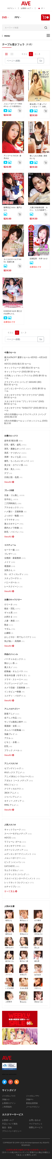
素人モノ (10, 667)
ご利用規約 (7, 1107)
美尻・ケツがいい (15, 452)
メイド (9, 562)
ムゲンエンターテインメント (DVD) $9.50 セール (25, 389)
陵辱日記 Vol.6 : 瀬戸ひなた (13, 208)
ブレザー (10, 554)
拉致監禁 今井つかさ (39, 258)
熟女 (8, 624)
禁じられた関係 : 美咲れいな (38, 157)
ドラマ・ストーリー (16, 679)
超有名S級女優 (13, 440)
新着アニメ (11, 713)
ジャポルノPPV (32, 1096)
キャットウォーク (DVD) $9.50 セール (22, 371)
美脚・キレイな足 (15, 457)
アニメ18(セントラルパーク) (19, 776)
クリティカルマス (14, 788)
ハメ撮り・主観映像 (15, 511)
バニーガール (11, 582)
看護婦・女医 (12, 726)
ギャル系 (10, 612)
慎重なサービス (36, 1127)
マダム (9, 629)
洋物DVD (6, 1099)
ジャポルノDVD (8, 1096)
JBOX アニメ (11, 792)
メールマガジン (33, 1107)
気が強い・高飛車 (14, 641)
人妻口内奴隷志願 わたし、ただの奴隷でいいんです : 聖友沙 (39, 208)
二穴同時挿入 (12, 503)
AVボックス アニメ (14, 772)
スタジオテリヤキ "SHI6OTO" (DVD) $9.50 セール (25, 409)
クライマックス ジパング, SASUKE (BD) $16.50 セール (22, 383)
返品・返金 (7, 1127)
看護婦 (9, 566)
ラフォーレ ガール (15, 841)
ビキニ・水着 (11, 742)
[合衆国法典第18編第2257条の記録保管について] (26, 1150)
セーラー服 (11, 549)
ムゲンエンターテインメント (20, 854)
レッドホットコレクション (19, 882)
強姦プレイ (10, 734)
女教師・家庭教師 (15, 558)
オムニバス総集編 (14, 730)
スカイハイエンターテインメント (22, 878)
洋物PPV (29, 1099)
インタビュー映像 (14, 691)
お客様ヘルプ (27, 8)
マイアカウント (36, 1123)
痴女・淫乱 (12, 608)
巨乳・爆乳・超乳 (15, 444)
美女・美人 (12, 469)
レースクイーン (13, 586)
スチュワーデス (12, 578)
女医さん (9, 570)
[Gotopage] (21, 60)
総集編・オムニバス (16, 671)
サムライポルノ (13, 870)
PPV (17, 17)
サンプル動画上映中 (15, 721)
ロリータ (10, 604)
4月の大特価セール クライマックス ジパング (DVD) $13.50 (25, 415)
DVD (4, 17)
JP (41, 8)
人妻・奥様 (11, 620)
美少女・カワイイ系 (16, 465)
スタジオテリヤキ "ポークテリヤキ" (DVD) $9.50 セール (24, 396)
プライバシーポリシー (11, 1131)
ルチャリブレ (12, 886)
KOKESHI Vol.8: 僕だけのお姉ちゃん (13, 312)
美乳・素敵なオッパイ (17, 448)
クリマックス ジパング (16, 874)
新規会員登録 (32, 1103)
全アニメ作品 (12, 717)
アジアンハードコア (16, 683)
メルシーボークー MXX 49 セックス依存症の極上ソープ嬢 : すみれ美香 (13, 105)
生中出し (11, 499)
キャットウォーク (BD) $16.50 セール (22, 367)
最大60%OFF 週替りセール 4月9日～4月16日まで (25, 358)
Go (40, 60)
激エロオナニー (13, 523)
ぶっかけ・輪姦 (13, 515)
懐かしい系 (10, 663)
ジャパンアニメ (12, 796)
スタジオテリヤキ (15, 845)
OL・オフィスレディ (16, 574)
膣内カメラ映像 (13, 527)
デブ (8, 473)
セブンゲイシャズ (14, 768)
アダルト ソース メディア (18, 780)
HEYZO (10, 837)
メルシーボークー (15, 858)
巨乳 (8, 746)
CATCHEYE (11, 866)
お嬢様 (8, 633)
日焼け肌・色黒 (13, 477)
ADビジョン (11, 784)
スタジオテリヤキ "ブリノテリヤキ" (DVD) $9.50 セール (24, 402)
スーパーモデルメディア (18, 833)
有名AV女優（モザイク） (17, 675)
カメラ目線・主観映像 (17, 687)
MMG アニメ (11, 805)
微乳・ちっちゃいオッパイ (19, 461)
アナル (8, 738)
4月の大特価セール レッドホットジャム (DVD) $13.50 (25, 422)
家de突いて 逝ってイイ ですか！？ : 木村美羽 (39, 105)
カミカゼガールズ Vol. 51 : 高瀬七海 (12, 260)
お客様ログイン (9, 1103)
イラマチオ (11, 519)
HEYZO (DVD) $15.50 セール (17, 363)
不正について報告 (10, 1123)
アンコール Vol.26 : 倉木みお (12, 156)
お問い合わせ (35, 1120)
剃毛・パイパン (13, 531)
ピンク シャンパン (14, 862)
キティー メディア (14, 801)
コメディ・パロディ (15, 695)
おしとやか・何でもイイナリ (20, 637)
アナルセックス (13, 507)
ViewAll (9, 482)
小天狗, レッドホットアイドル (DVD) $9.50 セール (25, 376)
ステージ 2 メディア (16, 850)
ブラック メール (13, 750)
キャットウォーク (15, 829)
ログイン (11, 8)
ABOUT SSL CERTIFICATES (9, 1074)
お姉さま (10, 616)
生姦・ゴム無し (14, 495)
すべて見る (10, 891)
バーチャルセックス (15, 659)
